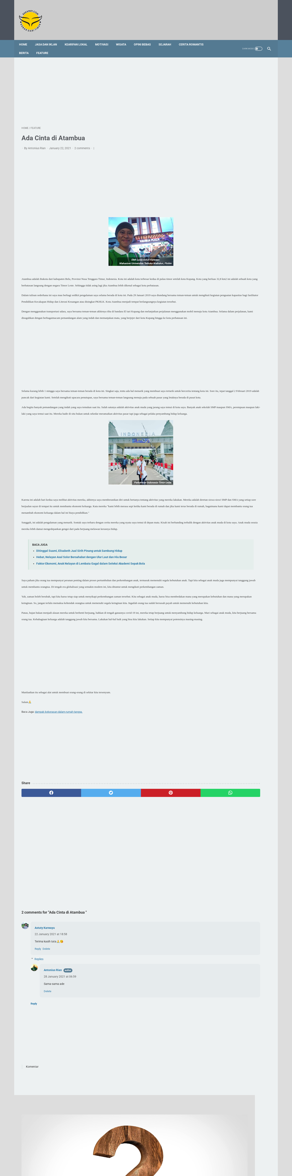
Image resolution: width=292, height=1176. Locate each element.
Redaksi (114, 1157)
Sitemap (128, 1157)
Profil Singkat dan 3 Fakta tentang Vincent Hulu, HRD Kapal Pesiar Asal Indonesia (232, 381)
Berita (26, 47)
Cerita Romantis (193, 38)
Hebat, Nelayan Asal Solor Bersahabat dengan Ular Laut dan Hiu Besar (81, 599)
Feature (45, 47)
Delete (46, 1010)
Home (25, 38)
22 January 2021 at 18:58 (51, 995)
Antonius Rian (53, 1031)
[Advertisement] (105, 87)
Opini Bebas (144, 38)
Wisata (123, 38)
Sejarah (167, 38)
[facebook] (42, 854)
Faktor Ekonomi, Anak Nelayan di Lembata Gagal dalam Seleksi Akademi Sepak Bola (90, 605)
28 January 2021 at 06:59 (60, 1038)
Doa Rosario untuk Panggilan (227, 424)
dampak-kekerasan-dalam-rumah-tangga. (59, 773)
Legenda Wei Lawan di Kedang (228, 462)
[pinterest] (126, 854)
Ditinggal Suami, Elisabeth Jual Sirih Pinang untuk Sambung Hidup (79, 593)
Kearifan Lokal (78, 38)
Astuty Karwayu (45, 989)
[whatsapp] (168, 854)
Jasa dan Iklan (48, 38)
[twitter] (84, 854)
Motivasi (104, 38)
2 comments (82, 144)
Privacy (178, 1157)
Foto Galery (145, 1157)
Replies (38, 1020)
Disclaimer (162, 1157)
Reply (38, 1010)
